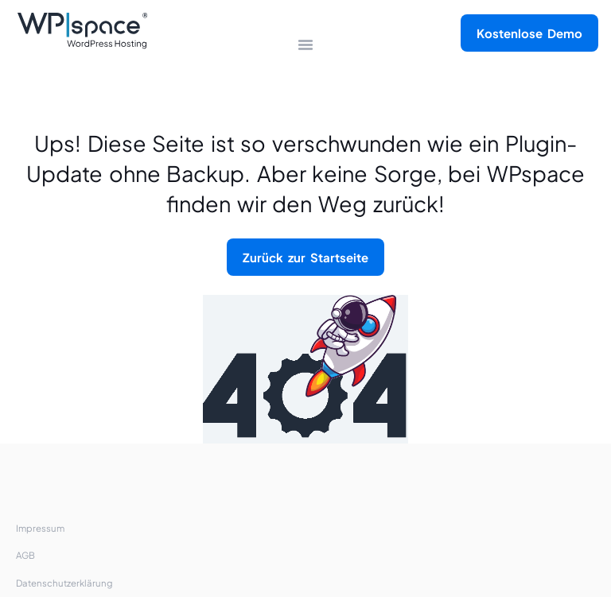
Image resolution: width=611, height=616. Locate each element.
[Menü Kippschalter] (305, 44)
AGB (25, 555)
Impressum (40, 528)
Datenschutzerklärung (64, 583)
